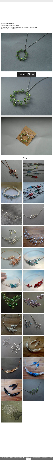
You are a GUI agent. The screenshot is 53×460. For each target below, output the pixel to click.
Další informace (35, 458)
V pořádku (29, 458)
